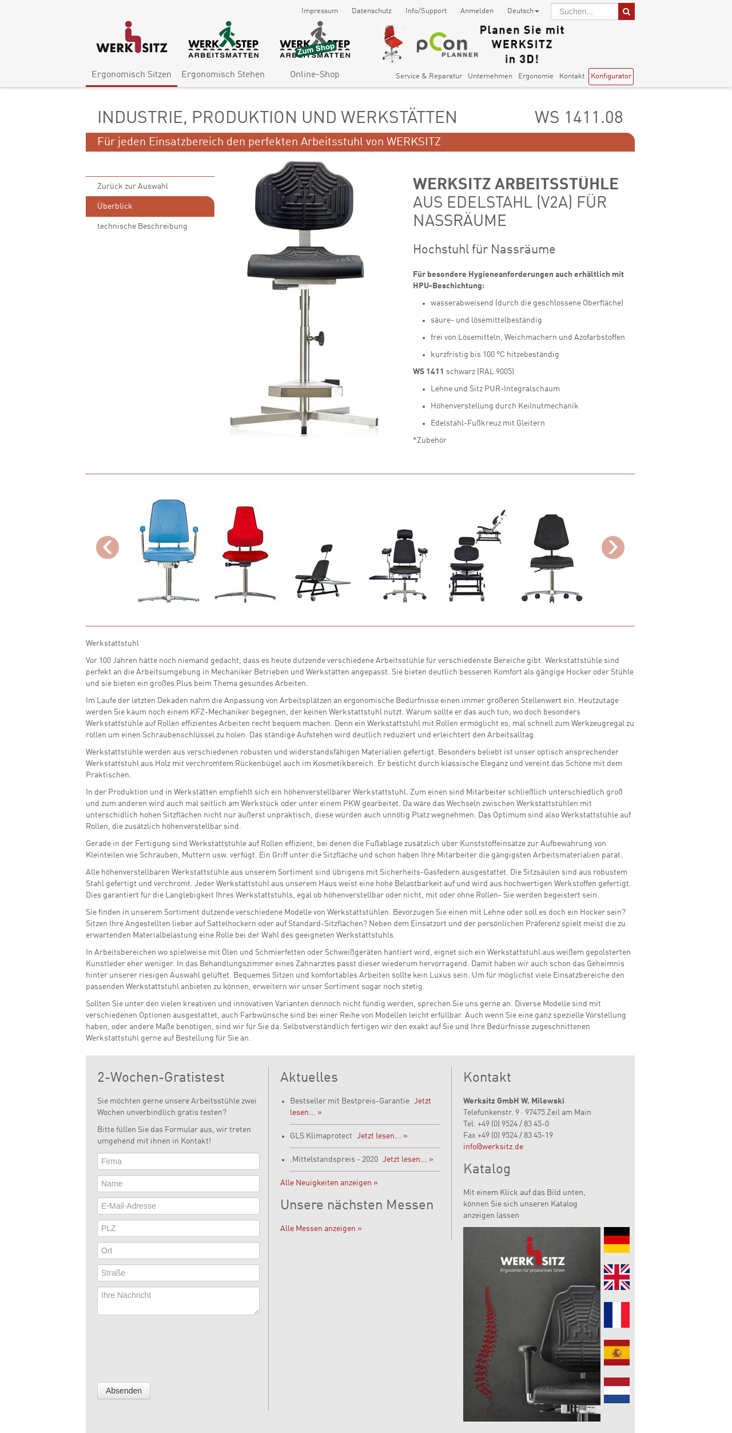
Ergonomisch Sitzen (132, 75)
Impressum (319, 11)
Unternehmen (490, 76)
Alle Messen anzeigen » (321, 1229)
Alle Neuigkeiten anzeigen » (329, 1183)
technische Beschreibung (142, 227)
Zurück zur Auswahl (132, 186)
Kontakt (571, 76)
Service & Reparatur (429, 76)
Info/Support (426, 11)
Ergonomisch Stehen (223, 75)
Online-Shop (315, 75)
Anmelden (477, 11)
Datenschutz (372, 11)
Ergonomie (536, 76)
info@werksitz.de (493, 1147)
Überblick (115, 207)
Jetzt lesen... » (382, 1136)
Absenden (124, 1390)
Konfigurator (611, 76)
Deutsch (523, 11)
